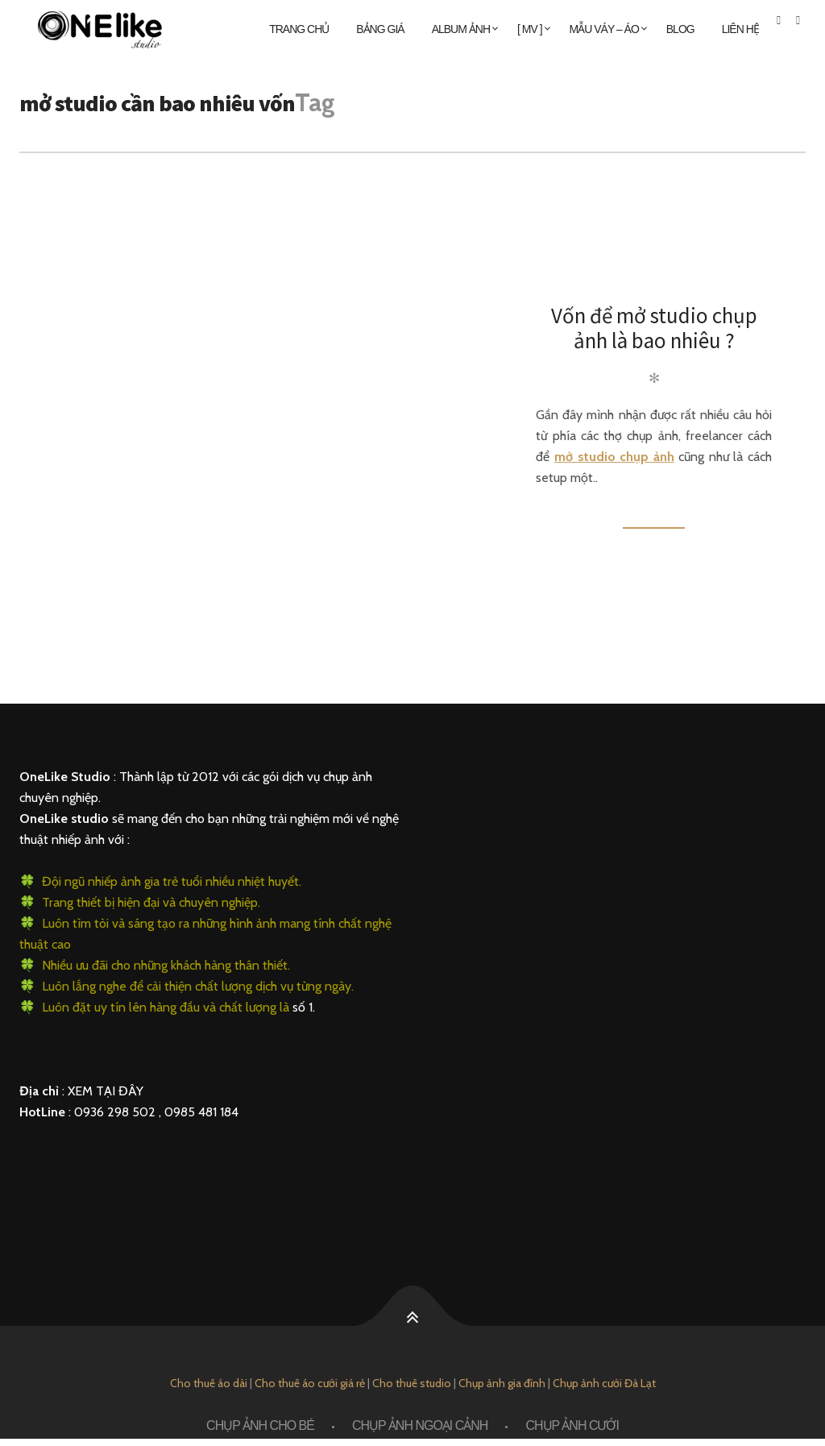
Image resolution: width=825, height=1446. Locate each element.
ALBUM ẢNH (461, 29)
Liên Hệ (740, 29)
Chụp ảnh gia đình (501, 1383)
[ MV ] (529, 29)
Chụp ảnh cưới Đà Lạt (604, 1383)
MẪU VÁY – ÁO (604, 29)
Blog (680, 29)
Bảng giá (380, 29)
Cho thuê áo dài (208, 1383)
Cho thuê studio (411, 1383)
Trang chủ (299, 29)
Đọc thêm (653, 519)
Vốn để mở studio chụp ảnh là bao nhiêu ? (654, 327)
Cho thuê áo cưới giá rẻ (310, 1383)
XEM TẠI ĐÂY (105, 1091)
